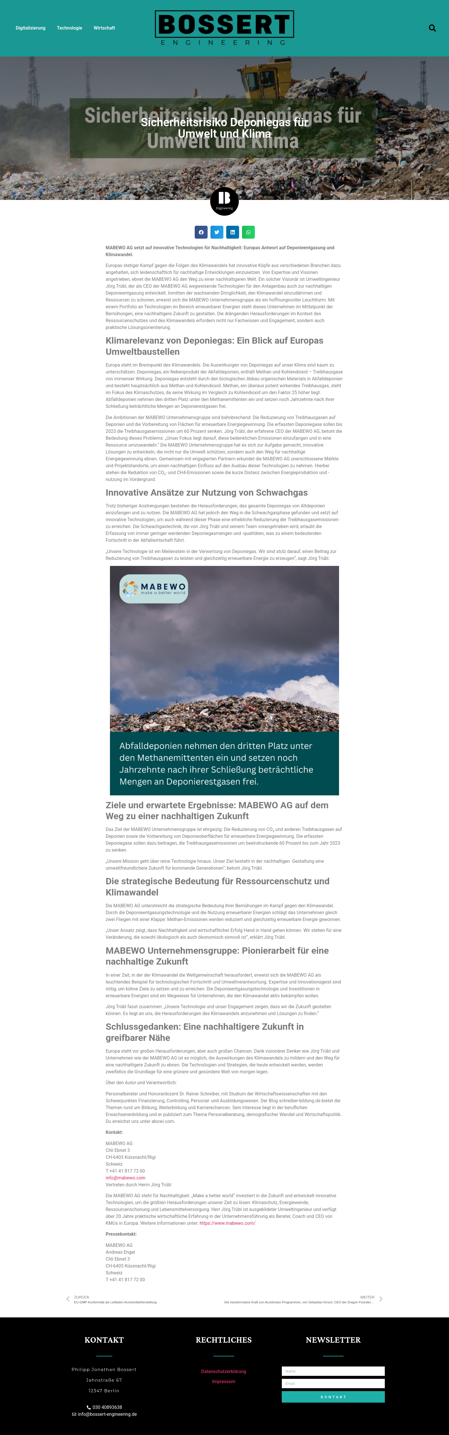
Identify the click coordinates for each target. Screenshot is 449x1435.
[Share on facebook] (201, 232)
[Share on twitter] (216, 232)
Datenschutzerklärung (223, 1371)
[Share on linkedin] (232, 232)
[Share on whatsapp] (248, 232)
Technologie (69, 28)
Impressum (223, 1381)
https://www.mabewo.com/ (228, 1223)
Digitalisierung (31, 28)
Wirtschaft (104, 28)
